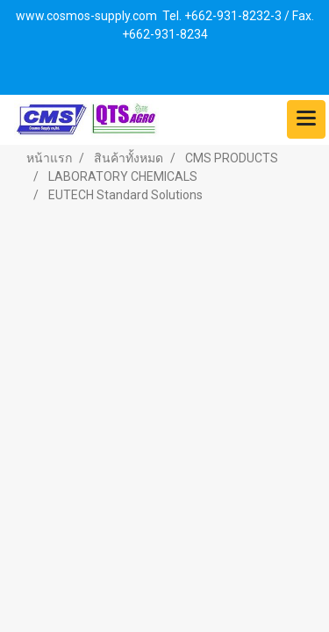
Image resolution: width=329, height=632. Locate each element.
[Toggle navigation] (306, 119)
